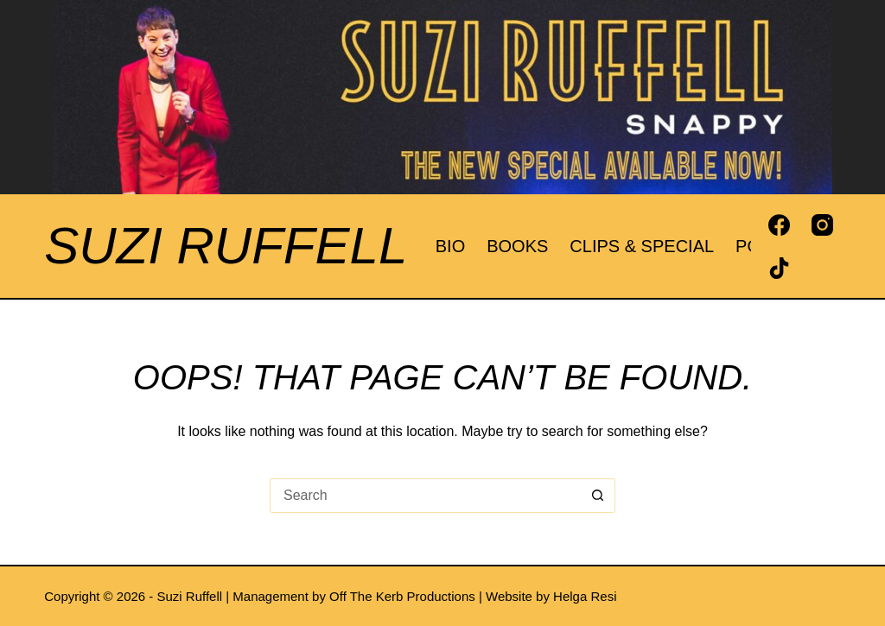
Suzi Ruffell (225, 246)
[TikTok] (779, 268)
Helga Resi (584, 596)
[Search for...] (425, 495)
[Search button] (598, 495)
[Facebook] (779, 225)
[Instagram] (822, 225)
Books (517, 246)
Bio (450, 246)
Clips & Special (642, 246)
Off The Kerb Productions (402, 596)
